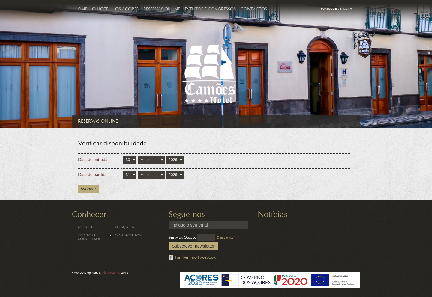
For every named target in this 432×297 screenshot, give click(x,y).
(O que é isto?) (226, 237)
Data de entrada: (93, 160)
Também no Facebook (195, 257)
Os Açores (127, 9)
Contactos (254, 9)
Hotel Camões (209, 74)
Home (80, 9)
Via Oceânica (111, 273)
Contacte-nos (128, 235)
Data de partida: (93, 175)
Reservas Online (161, 9)
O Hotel (101, 9)
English (346, 8)
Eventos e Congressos (210, 9)
